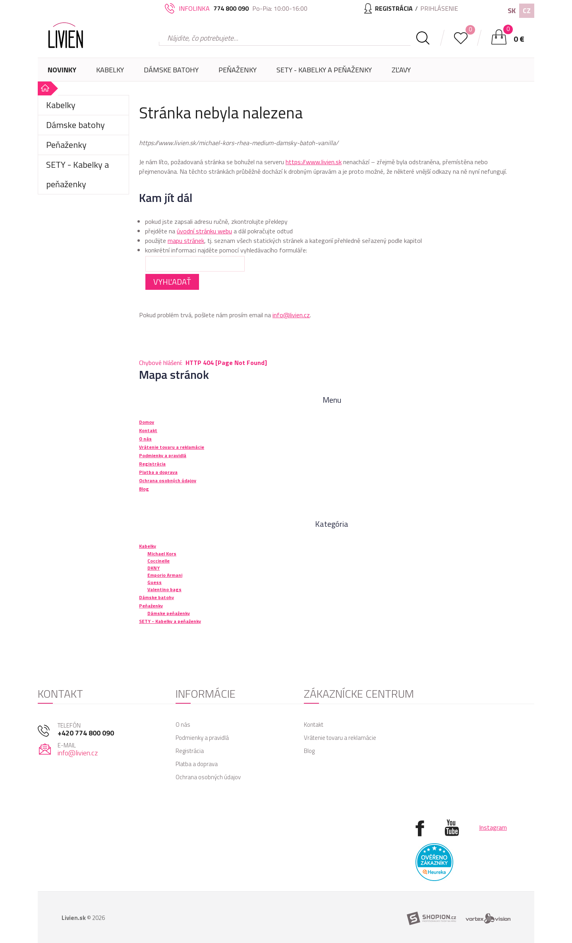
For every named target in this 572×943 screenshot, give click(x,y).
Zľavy (401, 69)
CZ (527, 10)
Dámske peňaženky (168, 613)
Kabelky (110, 72)
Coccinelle (158, 561)
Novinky (62, 69)
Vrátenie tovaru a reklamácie (340, 737)
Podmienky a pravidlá (202, 737)
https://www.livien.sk (314, 162)
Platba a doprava (197, 763)
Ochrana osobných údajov (208, 777)
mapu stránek (186, 240)
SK (512, 10)
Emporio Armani (164, 575)
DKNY (153, 568)
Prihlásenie (439, 8)
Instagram (493, 827)
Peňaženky (237, 72)
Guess (154, 582)
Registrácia (190, 750)
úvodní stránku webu (204, 231)
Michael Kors (161, 553)
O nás (183, 724)
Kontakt (313, 724)
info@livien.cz (291, 315)
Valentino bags (164, 589)
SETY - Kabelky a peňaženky (324, 69)
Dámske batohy (171, 69)
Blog (309, 750)
